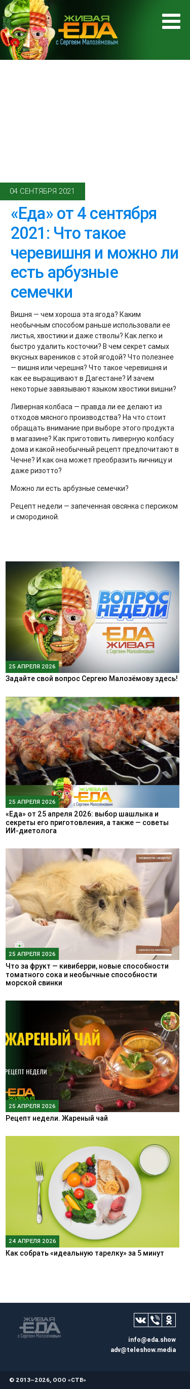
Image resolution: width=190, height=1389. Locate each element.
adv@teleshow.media (143, 1350)
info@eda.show (152, 1339)
